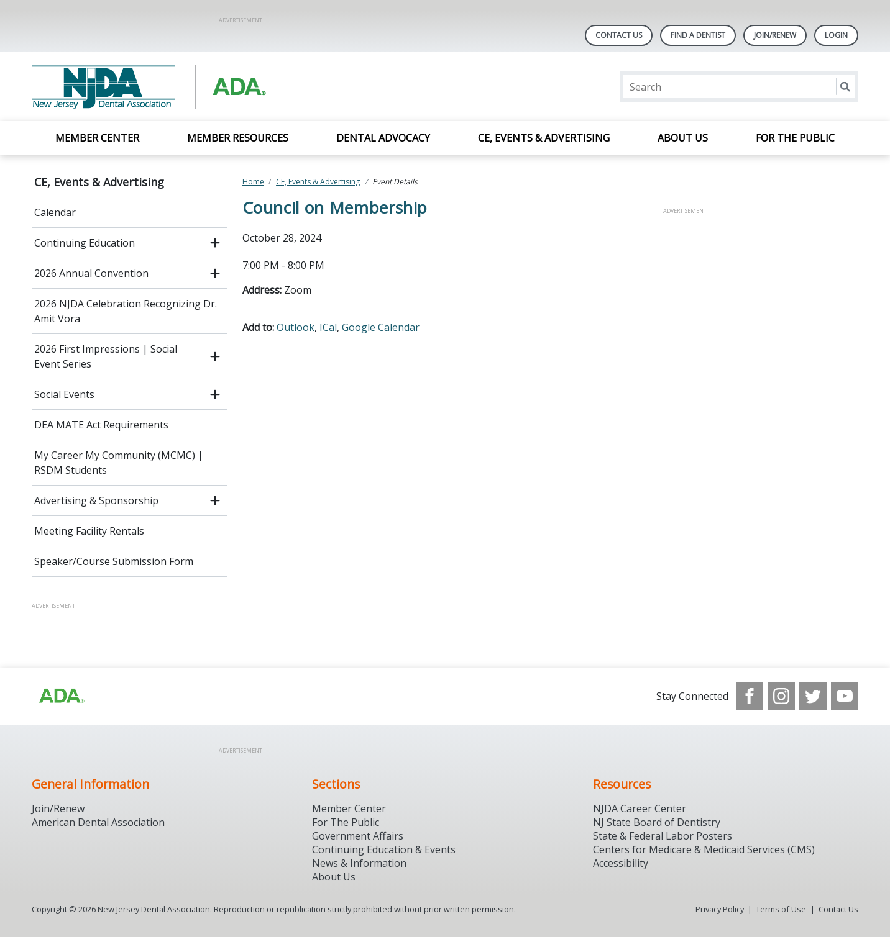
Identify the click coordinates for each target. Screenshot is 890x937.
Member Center (97, 138)
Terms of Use (781, 909)
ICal (328, 327)
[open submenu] (215, 242)
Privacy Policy (719, 909)
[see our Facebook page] (749, 696)
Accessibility (620, 863)
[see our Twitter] (813, 696)
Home (253, 181)
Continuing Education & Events (384, 849)
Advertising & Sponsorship (96, 500)
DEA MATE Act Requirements (101, 425)
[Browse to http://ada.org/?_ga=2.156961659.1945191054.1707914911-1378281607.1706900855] (61, 696)
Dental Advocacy (383, 138)
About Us (683, 138)
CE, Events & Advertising (544, 138)
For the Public (795, 138)
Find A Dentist (698, 35)
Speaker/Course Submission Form (113, 561)
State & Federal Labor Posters (662, 836)
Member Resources (237, 138)
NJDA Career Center (639, 808)
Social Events (64, 394)
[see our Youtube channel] (844, 696)
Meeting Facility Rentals (89, 531)
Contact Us (618, 35)
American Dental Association (98, 822)
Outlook (295, 327)
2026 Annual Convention (91, 273)
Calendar (55, 212)
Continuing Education (84, 243)
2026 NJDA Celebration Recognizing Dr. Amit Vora (125, 311)
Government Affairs (357, 836)
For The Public (345, 822)
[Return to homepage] (192, 87)
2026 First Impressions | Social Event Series (105, 356)
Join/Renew (775, 35)
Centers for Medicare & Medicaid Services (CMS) (704, 849)
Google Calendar (381, 327)
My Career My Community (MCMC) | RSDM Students (118, 462)
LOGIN (836, 35)
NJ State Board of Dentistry (656, 822)
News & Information (359, 863)
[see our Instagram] (781, 696)
